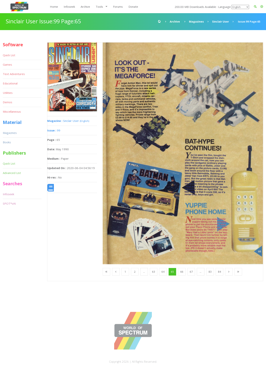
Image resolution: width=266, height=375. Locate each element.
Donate (133, 6)
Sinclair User (220, 21)
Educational (10, 83)
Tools (99, 6)
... (144, 271)
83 (210, 271)
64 (162, 271)
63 (153, 271)
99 (53, 130)
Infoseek (69, 6)
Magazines (196, 21)
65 (172, 271)
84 (219, 271)
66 (181, 271)
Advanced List (12, 173)
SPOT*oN (9, 203)
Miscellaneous (12, 111)
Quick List (9, 55)
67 (191, 271)
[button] (261, 6)
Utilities (8, 93)
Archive (85, 6)
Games (7, 64)
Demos (7, 102)
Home (54, 6)
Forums (118, 6)
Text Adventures (14, 74)
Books (7, 142)
